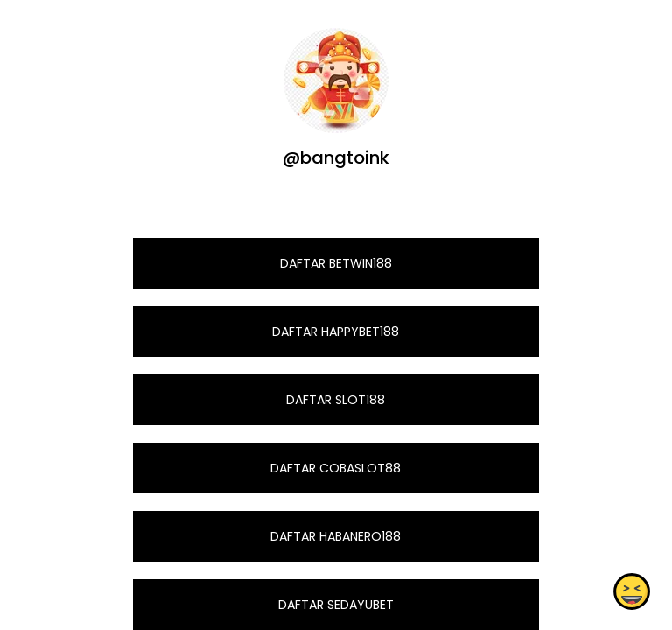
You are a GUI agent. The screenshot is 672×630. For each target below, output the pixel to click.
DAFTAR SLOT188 (335, 400)
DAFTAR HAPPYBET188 (335, 331)
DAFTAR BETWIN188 (336, 263)
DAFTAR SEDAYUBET (336, 604)
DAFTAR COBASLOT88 (335, 468)
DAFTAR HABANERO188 (335, 536)
